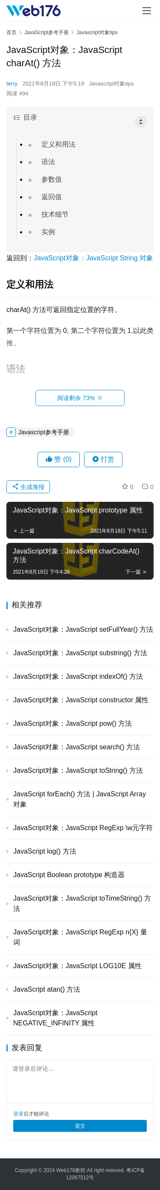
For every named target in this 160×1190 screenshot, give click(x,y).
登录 (18, 1114)
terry (11, 83)
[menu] (147, 10)
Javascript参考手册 (43, 432)
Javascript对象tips (111, 83)
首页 (11, 32)
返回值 (51, 196)
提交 (80, 1126)
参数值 (51, 179)
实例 (48, 232)
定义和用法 (58, 144)
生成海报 (28, 487)
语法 (48, 161)
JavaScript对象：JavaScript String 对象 (93, 258)
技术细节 (55, 214)
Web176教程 (71, 1170)
